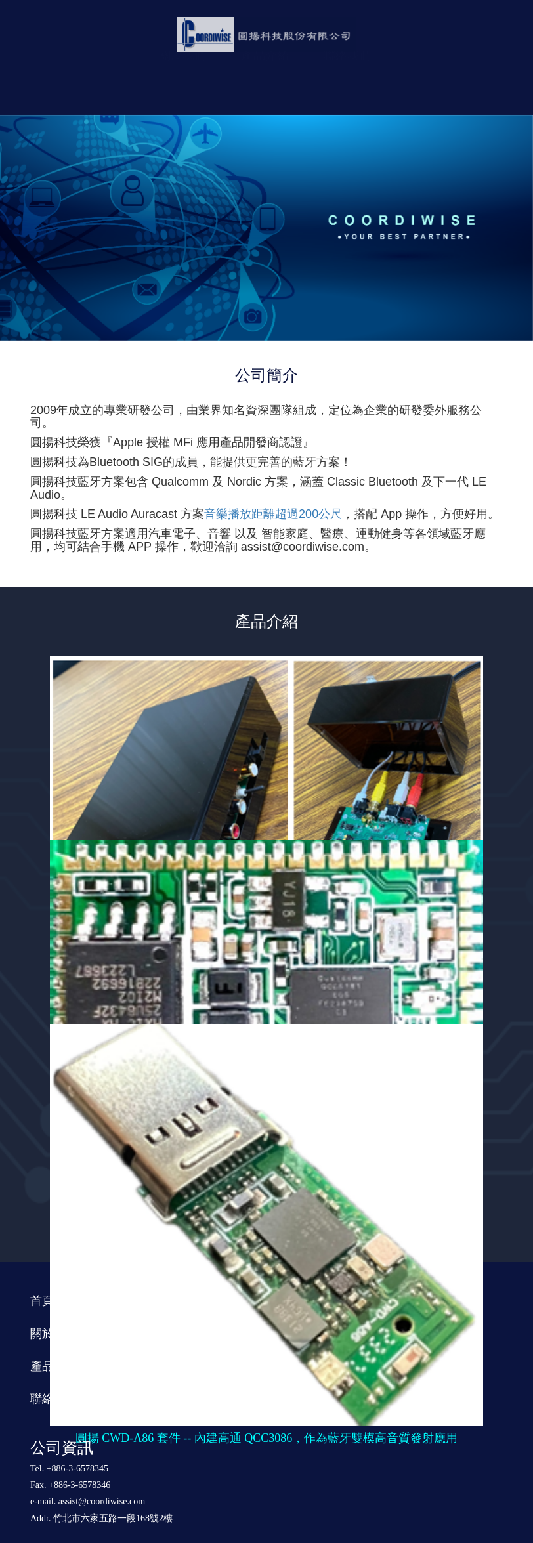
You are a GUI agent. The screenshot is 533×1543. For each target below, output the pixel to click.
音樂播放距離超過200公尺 (273, 513)
